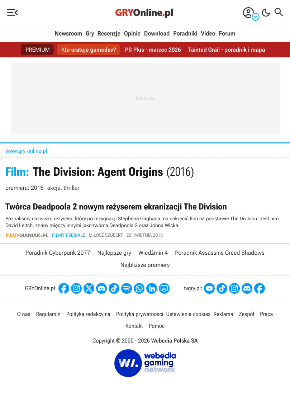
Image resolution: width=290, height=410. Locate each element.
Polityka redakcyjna (88, 314)
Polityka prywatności (139, 314)
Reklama (223, 314)
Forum (227, 33)
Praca (266, 314)
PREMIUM (37, 49)
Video (208, 33)
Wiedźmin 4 (153, 252)
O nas (23, 314)
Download (157, 33)
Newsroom (68, 33)
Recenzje (109, 33)
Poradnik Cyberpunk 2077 (57, 252)
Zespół (247, 314)
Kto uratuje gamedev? (88, 49)
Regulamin (48, 314)
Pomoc (157, 325)
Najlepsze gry (114, 252)
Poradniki (185, 33)
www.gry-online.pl (26, 150)
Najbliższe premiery (145, 264)
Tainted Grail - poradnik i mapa (226, 49)
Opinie (132, 33)
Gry (90, 33)
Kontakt (134, 325)
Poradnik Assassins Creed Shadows (220, 252)
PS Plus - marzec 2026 (153, 49)
